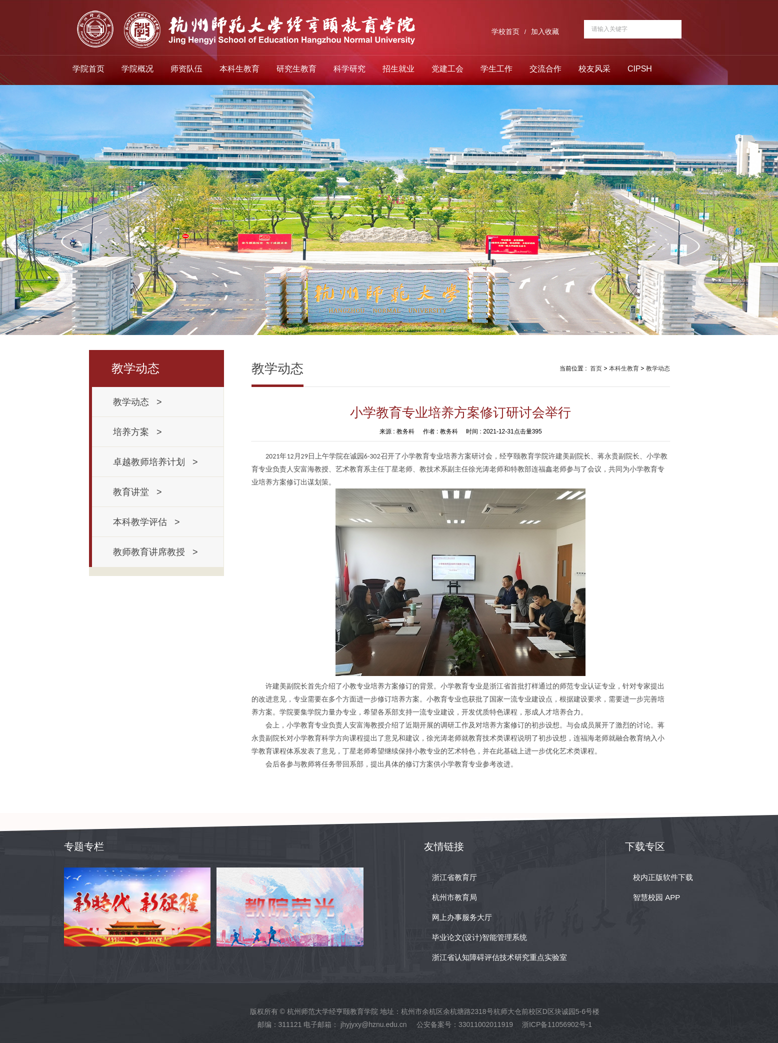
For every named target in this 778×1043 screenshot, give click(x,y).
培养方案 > (137, 432)
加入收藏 (545, 32)
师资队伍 (186, 68)
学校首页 (506, 32)
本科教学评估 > (146, 522)
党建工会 (448, 68)
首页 (596, 368)
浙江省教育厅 (454, 877)
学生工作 (496, 68)
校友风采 (594, 68)
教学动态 (658, 368)
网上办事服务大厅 (462, 917)
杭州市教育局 (454, 897)
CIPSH (640, 68)
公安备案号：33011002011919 (464, 1024)
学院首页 (88, 68)
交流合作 (546, 68)
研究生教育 (296, 68)
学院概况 (138, 68)
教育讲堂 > (137, 492)
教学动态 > (137, 402)
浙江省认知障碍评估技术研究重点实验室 (499, 957)
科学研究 (350, 68)
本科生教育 (240, 68)
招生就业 (398, 68)
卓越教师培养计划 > (155, 462)
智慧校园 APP (656, 897)
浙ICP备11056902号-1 (557, 1024)
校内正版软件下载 (663, 877)
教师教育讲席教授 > (155, 552)
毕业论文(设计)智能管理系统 (479, 937)
